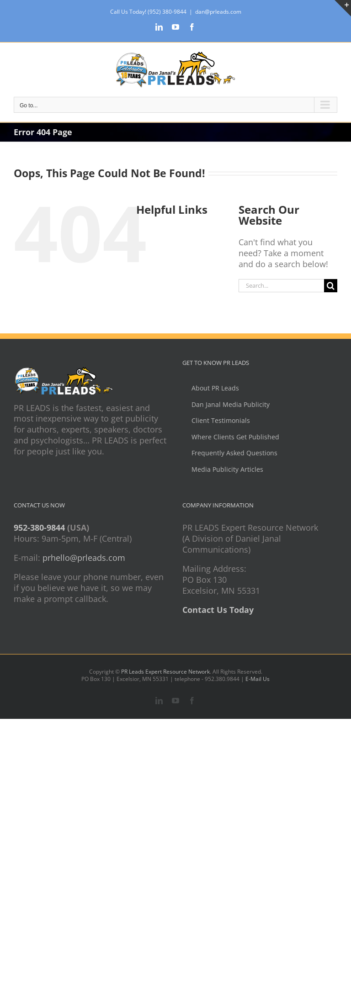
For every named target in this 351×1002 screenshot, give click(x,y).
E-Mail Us (257, 679)
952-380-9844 (39, 527)
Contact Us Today (218, 609)
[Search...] (281, 285)
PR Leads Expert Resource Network (165, 671)
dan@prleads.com (218, 12)
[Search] (330, 285)
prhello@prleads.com (84, 557)
